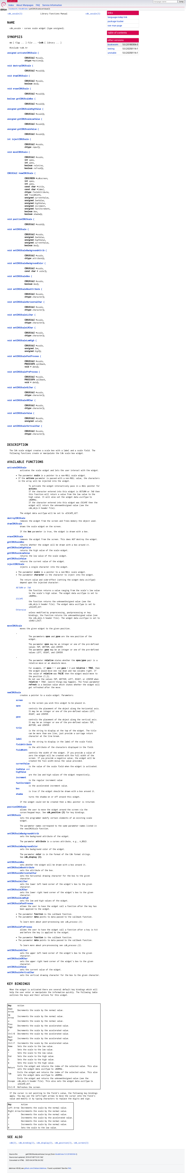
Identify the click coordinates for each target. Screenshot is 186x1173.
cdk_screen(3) (81, 1143)
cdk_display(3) (44, 1143)
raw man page (115, 25)
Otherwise (21, 610)
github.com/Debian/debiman (35, 1168)
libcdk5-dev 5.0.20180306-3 (66, 1154)
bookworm (13, 9)
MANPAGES (12, 1)
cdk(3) (13, 1143)
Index (11, 5)
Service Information (52, 5)
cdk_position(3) (63, 1143)
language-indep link (117, 17)
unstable (112, 53)
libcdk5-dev (23, 9)
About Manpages (24, 5)
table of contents (117, 32)
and (22, 769)
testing (111, 48)
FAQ (38, 5)
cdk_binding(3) (26, 1143)
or (23, 587)
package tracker (115, 21)
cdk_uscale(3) (15, 13)
